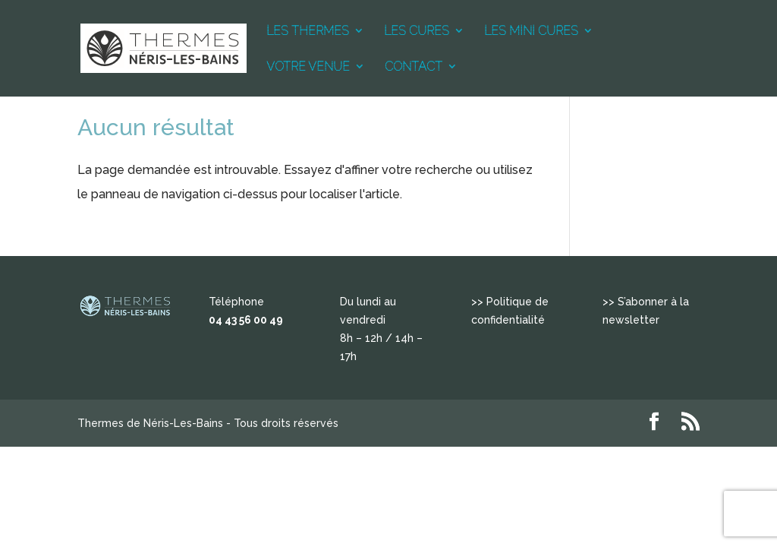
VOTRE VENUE (308, 67)
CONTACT (413, 67)
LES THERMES (307, 31)
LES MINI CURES (531, 31)
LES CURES (416, 31)
